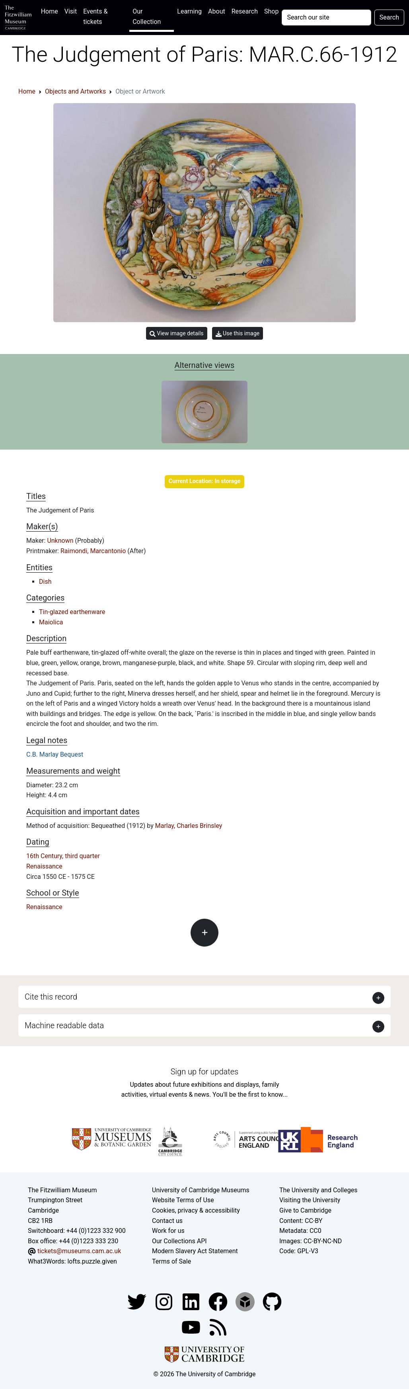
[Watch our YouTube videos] (191, 1326)
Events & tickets (95, 16)
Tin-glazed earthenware (72, 612)
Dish (45, 581)
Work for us (168, 1230)
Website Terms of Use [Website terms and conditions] (183, 1200)
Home (51, 10)
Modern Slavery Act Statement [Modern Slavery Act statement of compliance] (195, 1251)
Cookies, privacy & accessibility (196, 1210)
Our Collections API (179, 1241)
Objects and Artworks (75, 91)
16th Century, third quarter (63, 856)
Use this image (238, 333)
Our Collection (146, 16)
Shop (271, 11)
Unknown (61, 540)
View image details (177, 333)
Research (245, 11)
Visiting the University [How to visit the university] (309, 1200)
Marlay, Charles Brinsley (188, 825)
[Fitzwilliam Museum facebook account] (191, 1301)
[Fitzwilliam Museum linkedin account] (218, 1301)
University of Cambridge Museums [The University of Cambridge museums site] (200, 1190)
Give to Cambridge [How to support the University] (305, 1210)
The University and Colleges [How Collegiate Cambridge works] (318, 1190)
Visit (70, 11)
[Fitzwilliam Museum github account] (272, 1301)
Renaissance (44, 866)
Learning (189, 11)
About (216, 11)
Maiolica (51, 622)
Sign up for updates (204, 1071)
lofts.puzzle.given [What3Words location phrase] (92, 1261)
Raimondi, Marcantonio (93, 551)
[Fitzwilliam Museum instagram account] (164, 1301)
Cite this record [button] (51, 997)
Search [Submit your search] (389, 17)
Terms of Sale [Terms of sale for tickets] (171, 1261)
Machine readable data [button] (64, 1025)
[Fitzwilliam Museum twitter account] (137, 1301)
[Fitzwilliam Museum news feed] (218, 1326)
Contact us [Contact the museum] (167, 1221)
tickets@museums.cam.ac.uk (79, 1251)
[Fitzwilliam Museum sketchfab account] (245, 1301)
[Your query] (326, 17)
